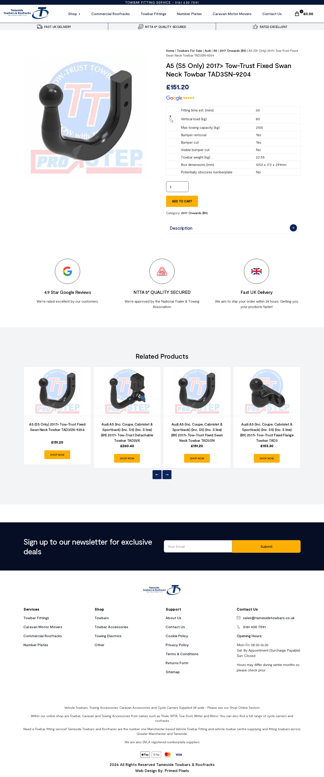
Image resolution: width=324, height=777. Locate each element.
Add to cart (182, 201)
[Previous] (157, 474)
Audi (208, 50)
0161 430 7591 (187, 2)
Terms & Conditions (182, 654)
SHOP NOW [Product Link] (57, 454)
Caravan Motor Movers (232, 13)
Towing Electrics (108, 636)
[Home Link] (162, 590)
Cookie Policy (177, 636)
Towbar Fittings (153, 13)
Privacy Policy (177, 645)
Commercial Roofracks (110, 13)
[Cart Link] (304, 14)
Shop (72, 13)
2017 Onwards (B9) (233, 50)
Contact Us (272, 13)
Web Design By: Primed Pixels (162, 770)
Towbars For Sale (189, 50)
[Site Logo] (26, 13)
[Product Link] (57, 391)
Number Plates (189, 13)
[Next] (166, 474)
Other (99, 645)
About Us (173, 618)
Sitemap (173, 672)
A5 (215, 50)
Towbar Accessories (111, 627)
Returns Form (177, 663)
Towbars (101, 618)
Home (170, 50)
